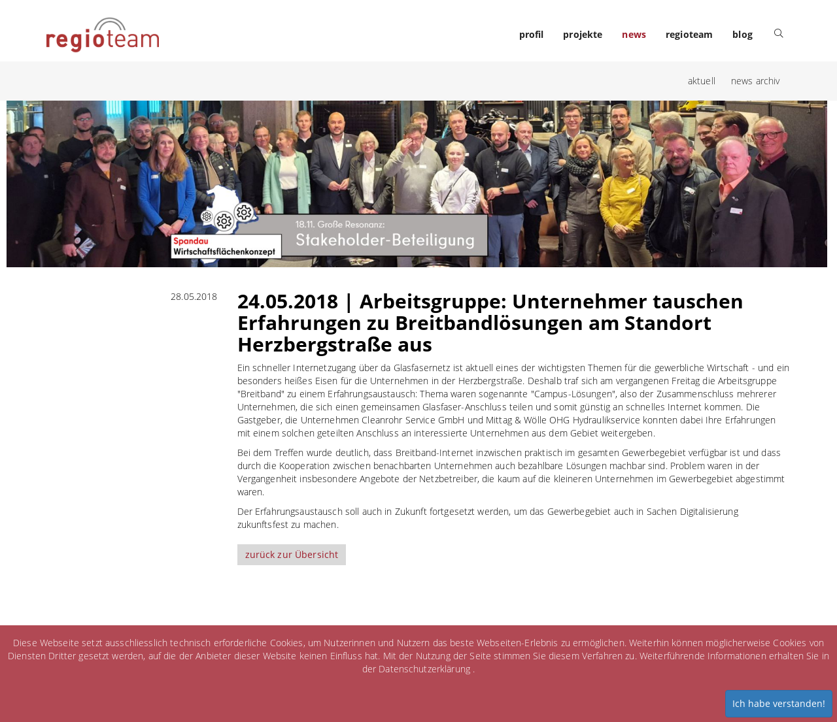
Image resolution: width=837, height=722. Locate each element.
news (634, 34)
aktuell (701, 80)
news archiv (755, 80)
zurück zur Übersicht (292, 554)
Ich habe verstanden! (778, 703)
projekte (582, 34)
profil (531, 34)
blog (742, 34)
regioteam (689, 34)
